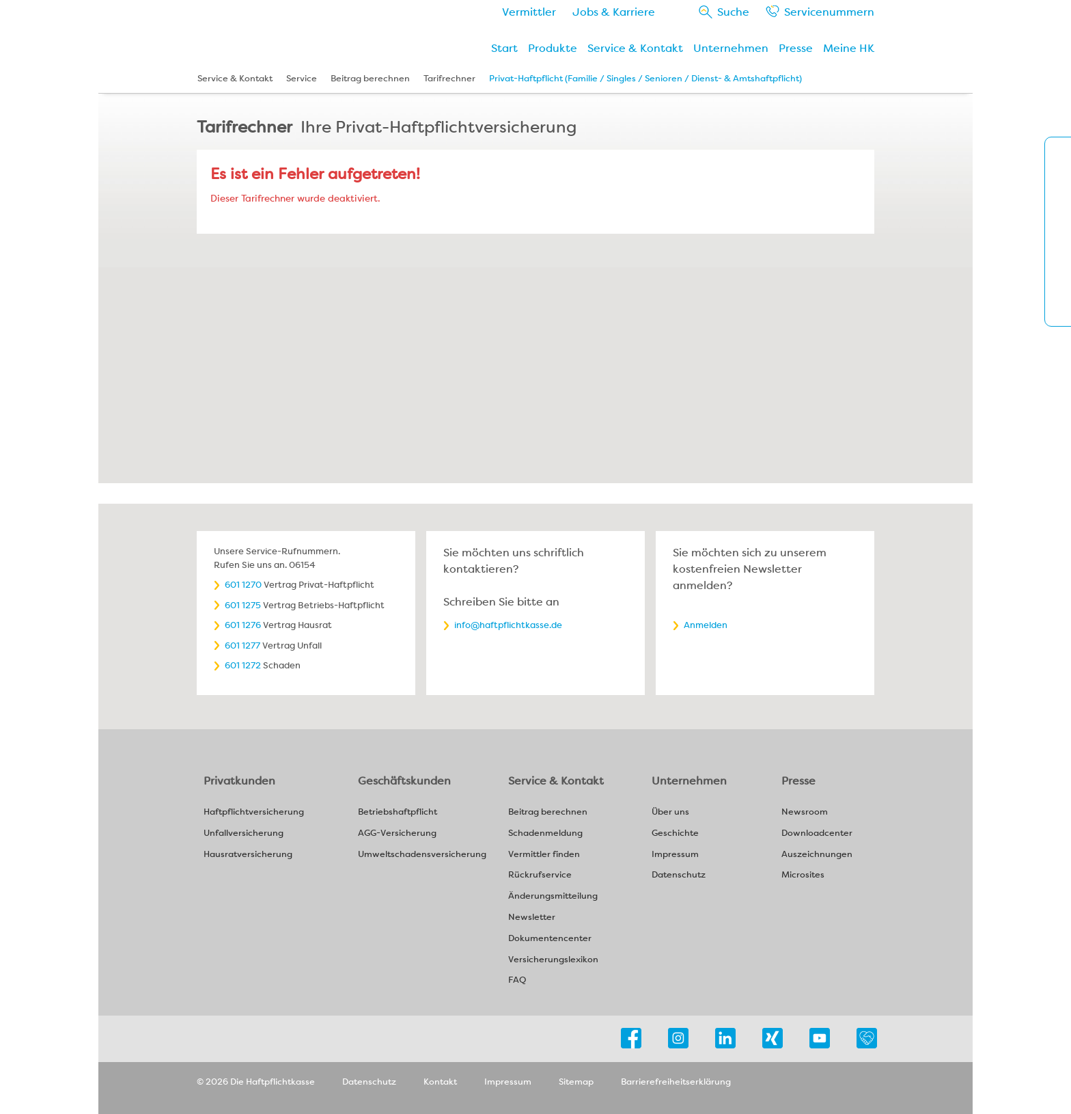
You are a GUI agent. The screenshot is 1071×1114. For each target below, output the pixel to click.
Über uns (670, 812)
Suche (733, 11)
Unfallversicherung (243, 833)
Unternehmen (730, 48)
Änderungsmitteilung (553, 896)
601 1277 (242, 645)
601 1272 (243, 665)
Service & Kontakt (635, 48)
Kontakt (440, 1081)
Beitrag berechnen (370, 78)
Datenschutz (679, 875)
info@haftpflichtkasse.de (508, 625)
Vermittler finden (544, 854)
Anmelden (705, 625)
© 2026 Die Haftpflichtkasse (256, 1081)
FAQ (517, 980)
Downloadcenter (816, 833)
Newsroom (804, 812)
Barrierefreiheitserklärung (676, 1081)
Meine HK (848, 48)
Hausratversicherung (248, 854)
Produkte (552, 48)
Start (504, 48)
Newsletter (531, 917)
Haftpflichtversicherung (254, 812)
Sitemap (576, 1081)
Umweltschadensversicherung (422, 854)
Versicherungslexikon (553, 959)
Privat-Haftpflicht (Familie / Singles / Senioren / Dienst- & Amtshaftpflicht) (645, 78)
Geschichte (675, 833)
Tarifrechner (449, 78)
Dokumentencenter (550, 938)
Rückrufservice (540, 875)
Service (829, 11)
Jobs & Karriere (613, 11)
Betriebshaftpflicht (397, 812)
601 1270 (243, 585)
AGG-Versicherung (397, 833)
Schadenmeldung (545, 833)
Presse (796, 48)
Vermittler (529, 11)
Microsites (802, 875)
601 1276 (243, 625)
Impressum (675, 854)
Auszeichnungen (816, 854)
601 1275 (243, 605)
